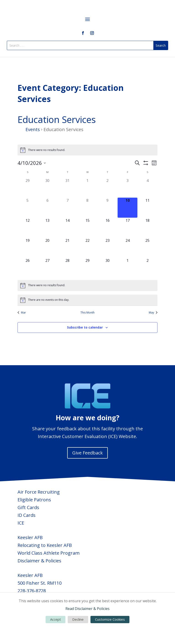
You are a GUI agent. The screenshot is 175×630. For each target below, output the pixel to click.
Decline (78, 619)
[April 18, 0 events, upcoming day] (147, 228)
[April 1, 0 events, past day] (87, 188)
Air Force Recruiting (39, 492)
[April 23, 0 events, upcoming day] (108, 248)
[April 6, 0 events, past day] (48, 208)
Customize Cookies (110, 619)
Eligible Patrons (34, 500)
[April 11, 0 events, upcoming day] (147, 208)
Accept (55, 619)
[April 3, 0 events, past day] (128, 188)
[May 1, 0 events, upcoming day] (128, 268)
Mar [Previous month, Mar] (22, 312)
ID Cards (27, 515)
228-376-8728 (32, 591)
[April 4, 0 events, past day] (147, 188)
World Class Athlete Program (49, 553)
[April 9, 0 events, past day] (108, 208)
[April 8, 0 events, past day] (87, 208)
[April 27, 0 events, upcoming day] (48, 268)
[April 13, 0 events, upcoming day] (48, 228)
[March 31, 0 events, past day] (67, 188)
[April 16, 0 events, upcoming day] (108, 228)
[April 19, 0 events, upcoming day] (28, 248)
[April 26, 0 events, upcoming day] (28, 268)
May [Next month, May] (153, 312)
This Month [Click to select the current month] (87, 312)
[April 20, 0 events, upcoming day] (48, 248)
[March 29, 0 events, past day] (28, 188)
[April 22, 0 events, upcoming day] (87, 248)
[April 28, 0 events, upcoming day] (67, 268)
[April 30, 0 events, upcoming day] (108, 268)
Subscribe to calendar (85, 327)
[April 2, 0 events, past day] (108, 188)
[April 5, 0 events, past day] (28, 208)
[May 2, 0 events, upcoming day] (147, 268)
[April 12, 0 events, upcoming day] (28, 228)
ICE (21, 523)
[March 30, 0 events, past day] (48, 188)
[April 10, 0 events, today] (128, 208)
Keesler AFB (30, 537)
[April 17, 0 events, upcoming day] (128, 228)
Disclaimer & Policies (39, 561)
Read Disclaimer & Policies (87, 608)
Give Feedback (87, 453)
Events (33, 129)
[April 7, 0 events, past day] (67, 208)
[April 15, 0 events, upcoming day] (87, 228)
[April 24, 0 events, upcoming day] (128, 248)
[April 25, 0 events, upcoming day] (147, 248)
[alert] (87, 150)
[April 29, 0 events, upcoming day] (87, 268)
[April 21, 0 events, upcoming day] (67, 248)
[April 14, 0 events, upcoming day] (67, 228)
